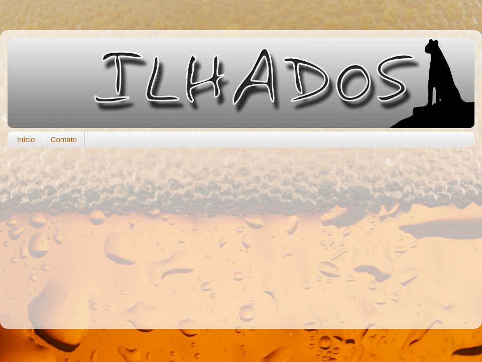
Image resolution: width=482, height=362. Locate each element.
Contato (64, 139)
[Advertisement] (241, 233)
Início (26, 139)
